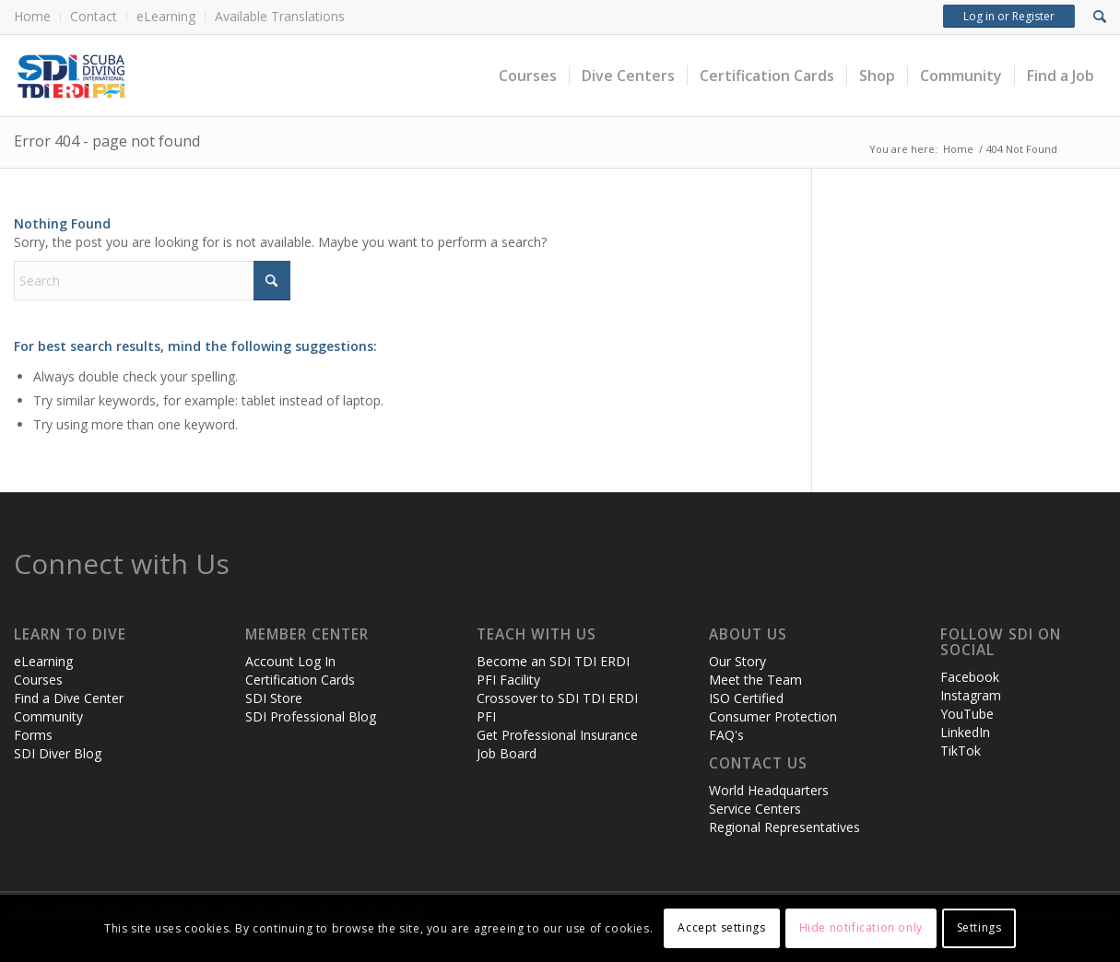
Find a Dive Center (69, 698)
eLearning (165, 16)
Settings (979, 927)
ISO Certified (746, 698)
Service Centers (755, 808)
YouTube (967, 713)
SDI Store (273, 698)
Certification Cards (300, 679)
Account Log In (290, 661)
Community (48, 716)
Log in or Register (1009, 16)
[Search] (152, 280)
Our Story (737, 661)
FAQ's (726, 735)
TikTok (960, 750)
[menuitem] (37, 17)
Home (32, 16)
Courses (38, 679)
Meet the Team (755, 679)
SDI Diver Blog (57, 753)
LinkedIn (965, 732)
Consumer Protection (773, 716)
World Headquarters (769, 790)
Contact (93, 16)
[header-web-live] (221, 75)
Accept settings (721, 927)
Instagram (970, 695)
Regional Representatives (784, 827)
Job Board (506, 753)
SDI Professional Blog (310, 716)
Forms (33, 735)
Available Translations (280, 16)
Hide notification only (861, 927)
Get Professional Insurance (557, 735)
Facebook (969, 677)
